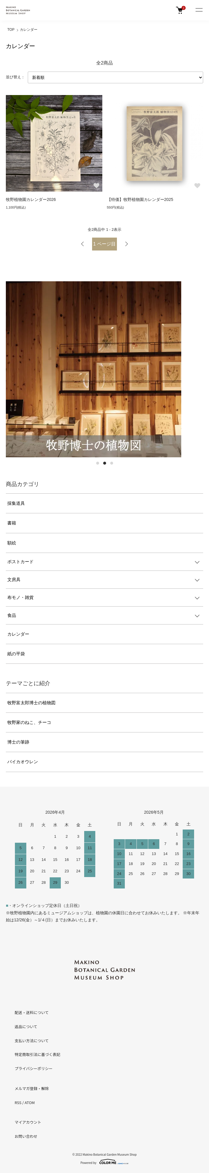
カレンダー (28, 30)
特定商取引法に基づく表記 (37, 1054)
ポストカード (20, 561)
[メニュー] (199, 10)
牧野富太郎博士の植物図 (31, 702)
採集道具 (16, 503)
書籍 (11, 522)
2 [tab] (104, 463)
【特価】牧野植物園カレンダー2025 (140, 199)
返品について (26, 1026)
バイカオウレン (22, 761)
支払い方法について (32, 1040)
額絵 (11, 542)
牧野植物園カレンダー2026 (31, 199)
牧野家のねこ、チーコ (29, 722)
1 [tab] (97, 463)
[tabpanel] (104, 369)
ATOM (30, 1102)
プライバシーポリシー (34, 1068)
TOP (10, 30)
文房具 (13, 579)
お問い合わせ (26, 1136)
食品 (11, 615)
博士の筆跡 (18, 741)
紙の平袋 (16, 653)
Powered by (104, 1161)
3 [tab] (111, 463)
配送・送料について (32, 1012)
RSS (18, 1102)
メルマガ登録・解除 (32, 1088)
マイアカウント (28, 1122)
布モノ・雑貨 (20, 597)
